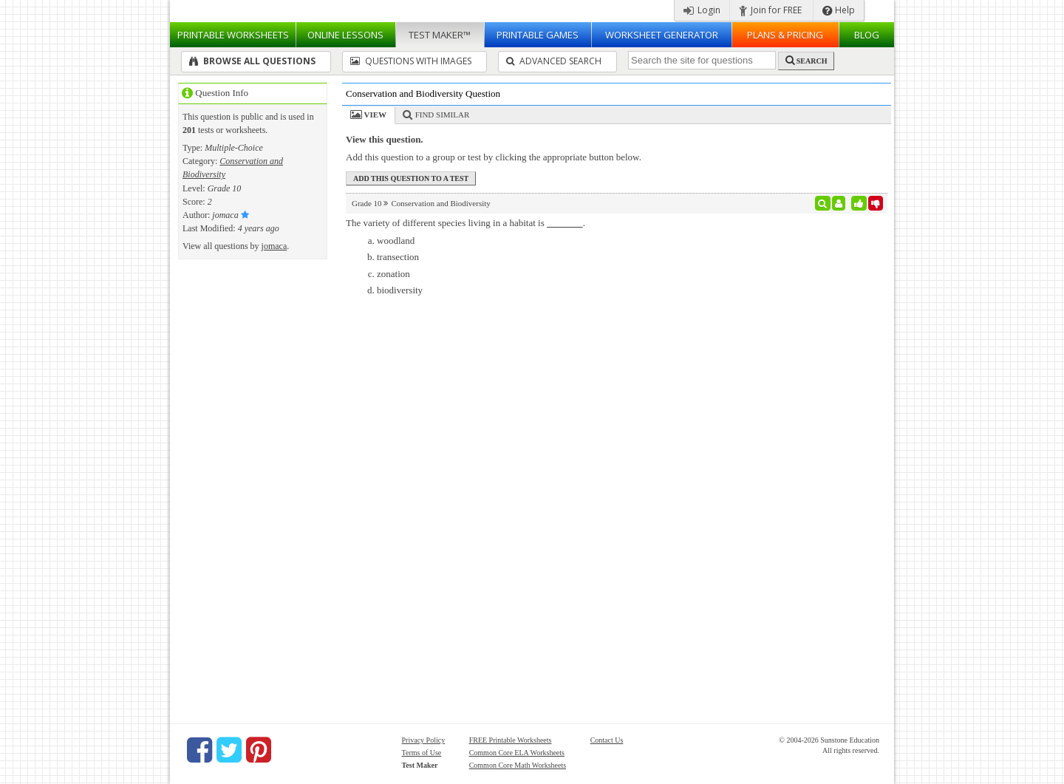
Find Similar (442, 114)
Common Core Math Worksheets (518, 765)
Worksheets (233, 34)
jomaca (274, 246)
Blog (866, 34)
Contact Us (607, 740)
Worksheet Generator (661, 34)
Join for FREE (770, 10)
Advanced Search (553, 61)
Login (701, 10)
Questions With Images (410, 61)
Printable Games (538, 34)
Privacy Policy (424, 740)
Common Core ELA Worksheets (517, 753)
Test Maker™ (440, 34)
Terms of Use (422, 753)
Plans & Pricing (785, 34)
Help (838, 10)
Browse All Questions (252, 61)
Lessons (345, 34)
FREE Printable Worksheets (510, 740)
